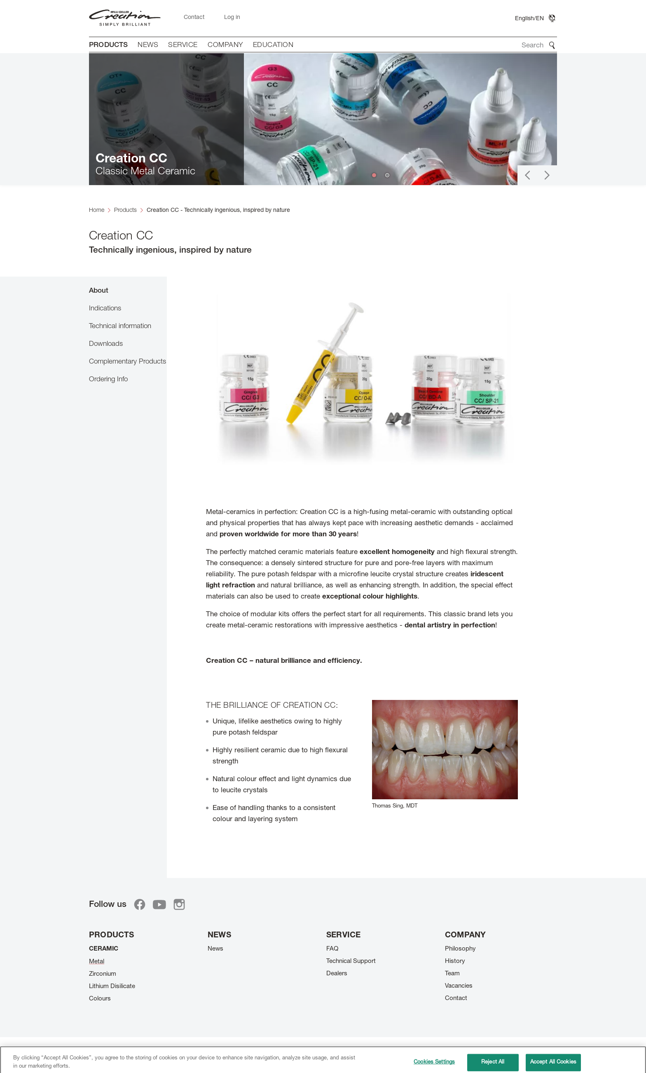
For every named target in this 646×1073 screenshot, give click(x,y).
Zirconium (102, 974)
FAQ (332, 949)
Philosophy (460, 949)
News (215, 949)
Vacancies (459, 986)
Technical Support (351, 961)
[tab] (128, 290)
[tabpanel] (362, 572)
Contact (456, 999)
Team (452, 974)
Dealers (336, 974)
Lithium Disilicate (112, 987)
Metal (96, 962)
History (455, 961)
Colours (100, 999)
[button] (527, 175)
